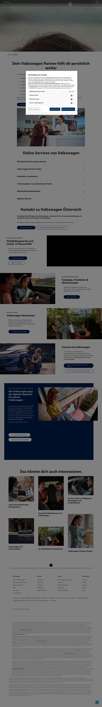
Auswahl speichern (54, 109)
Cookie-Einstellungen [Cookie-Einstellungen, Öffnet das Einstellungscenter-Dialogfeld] (34, 109)
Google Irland (33, 86)
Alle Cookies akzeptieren (68, 109)
